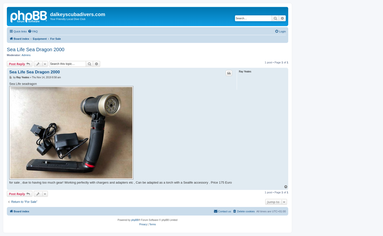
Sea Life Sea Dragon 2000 (35, 49)
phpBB (134, 220)
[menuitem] (33, 31)
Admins (26, 55)
